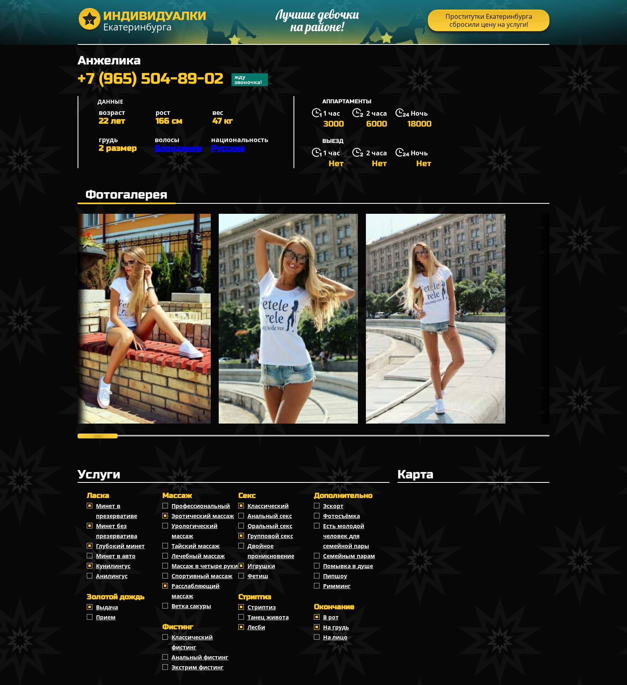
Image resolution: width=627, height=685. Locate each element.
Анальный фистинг (200, 657)
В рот (331, 617)
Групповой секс (270, 536)
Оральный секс (270, 526)
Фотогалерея (127, 194)
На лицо (335, 637)
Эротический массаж (203, 516)
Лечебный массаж (198, 556)
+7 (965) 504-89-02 (173, 79)
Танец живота (268, 617)
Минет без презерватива (116, 531)
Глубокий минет (120, 546)
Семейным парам (349, 556)
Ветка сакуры (191, 606)
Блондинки (178, 148)
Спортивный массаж (202, 576)
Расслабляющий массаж (196, 591)
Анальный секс (270, 516)
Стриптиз (262, 607)
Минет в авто (116, 556)
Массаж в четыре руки (205, 566)
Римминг (337, 586)
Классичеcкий (268, 506)
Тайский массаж (196, 546)
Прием (106, 617)
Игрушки (261, 566)
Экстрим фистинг (198, 667)
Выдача (107, 607)
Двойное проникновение (271, 551)
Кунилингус (113, 566)
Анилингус (112, 576)
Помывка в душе (348, 566)
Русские (228, 148)
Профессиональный (201, 506)
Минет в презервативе (116, 511)
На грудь (336, 627)
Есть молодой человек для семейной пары (346, 536)
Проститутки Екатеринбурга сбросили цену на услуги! (488, 20)
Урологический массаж (195, 531)
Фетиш (258, 576)
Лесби (256, 627)
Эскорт (333, 506)
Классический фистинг (192, 642)
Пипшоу (335, 576)
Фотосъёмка (341, 516)
